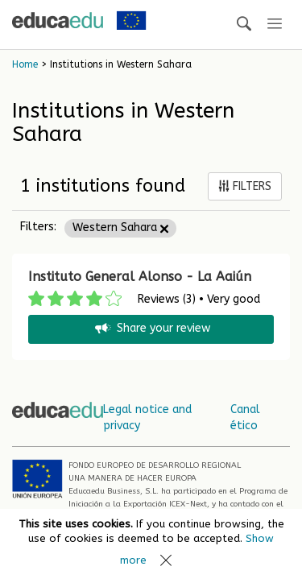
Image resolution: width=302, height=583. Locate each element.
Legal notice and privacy (147, 417)
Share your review (151, 329)
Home (25, 64)
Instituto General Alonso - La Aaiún (139, 276)
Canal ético (245, 417)
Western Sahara (120, 227)
